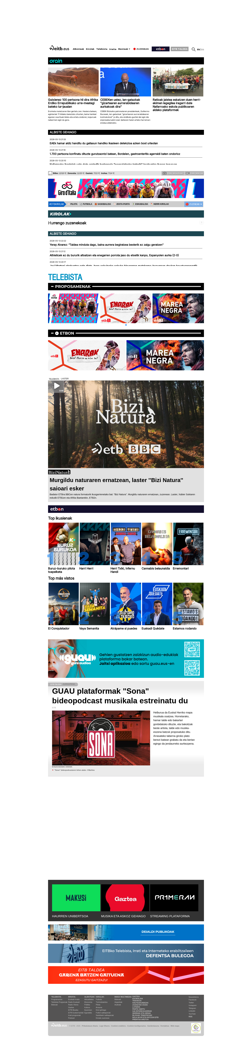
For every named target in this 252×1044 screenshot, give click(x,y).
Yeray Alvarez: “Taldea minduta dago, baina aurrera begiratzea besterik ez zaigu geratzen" (107, 244)
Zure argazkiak (173, 173)
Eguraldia (88, 1013)
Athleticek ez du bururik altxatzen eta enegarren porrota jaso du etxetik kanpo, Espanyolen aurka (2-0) (114, 255)
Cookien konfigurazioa (136, 1026)
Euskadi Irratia (73, 999)
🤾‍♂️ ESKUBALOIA (140, 204)
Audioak (118, 1005)
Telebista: (56, 997)
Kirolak (90, 49)
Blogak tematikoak (142, 1015)
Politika (87, 1005)
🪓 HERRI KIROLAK (160, 204)
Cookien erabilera (118, 1026)
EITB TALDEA (179, 49)
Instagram (193, 1005)
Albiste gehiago (63, 132)
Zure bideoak (194, 173)
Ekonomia (88, 1002)
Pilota (98, 1005)
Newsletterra (194, 997)
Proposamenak (73, 286)
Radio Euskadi (74, 1002)
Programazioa (56, 999)
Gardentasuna (153, 1026)
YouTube (192, 1014)
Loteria (136, 1007)
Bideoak (54, 1005)
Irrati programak (74, 1015)
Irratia (112, 49)
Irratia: (72, 997)
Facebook (192, 1000)
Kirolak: (100, 997)
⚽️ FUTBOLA (86, 204)
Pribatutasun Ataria (90, 1026)
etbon (67, 333)
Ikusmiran (88, 1010)
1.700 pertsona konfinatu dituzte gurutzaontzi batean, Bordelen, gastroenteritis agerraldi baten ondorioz (115, 153)
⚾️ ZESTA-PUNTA (121, 204)
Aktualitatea (89, 999)
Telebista (101, 49)
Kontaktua (165, 1026)
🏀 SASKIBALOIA (103, 204)
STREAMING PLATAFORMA (170, 916)
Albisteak (78, 49)
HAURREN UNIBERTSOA (70, 916)
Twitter (191, 1003)
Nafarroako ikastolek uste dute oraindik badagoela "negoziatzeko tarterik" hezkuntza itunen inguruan (113, 164)
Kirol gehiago (101, 1010)
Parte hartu (138, 1009)
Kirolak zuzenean (102, 1018)
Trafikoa (137, 1001)
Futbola (99, 999)
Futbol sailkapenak (103, 1013)
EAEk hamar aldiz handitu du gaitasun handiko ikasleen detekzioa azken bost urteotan (104, 143)
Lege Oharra (104, 1026)
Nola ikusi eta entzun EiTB (145, 1017)
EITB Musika (73, 1010)
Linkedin (192, 1011)
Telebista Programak (59, 1002)
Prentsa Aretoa (140, 1019)
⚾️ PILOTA (72, 204)
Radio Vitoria (73, 1005)
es (203, 49)
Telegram (192, 1008)
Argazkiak (118, 1002)
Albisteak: (89, 997)
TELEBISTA (65, 277)
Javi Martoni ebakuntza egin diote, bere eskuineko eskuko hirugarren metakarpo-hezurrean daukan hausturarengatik (123, 265)
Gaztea (71, 1007)
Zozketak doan (140, 1005)
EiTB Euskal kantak (75, 1013)
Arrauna (99, 1007)
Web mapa (175, 1026)
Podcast (71, 1018)
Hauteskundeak (140, 1003)
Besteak (123, 49)
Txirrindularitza (101, 1002)
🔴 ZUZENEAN (192, 204)
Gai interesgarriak (142, 1011)
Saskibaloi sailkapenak (105, 1015)
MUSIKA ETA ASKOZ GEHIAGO (123, 916)
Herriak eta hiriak (141, 1013)
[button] (126, 325)
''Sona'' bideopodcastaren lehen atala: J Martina (74, 770)
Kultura (87, 1007)
